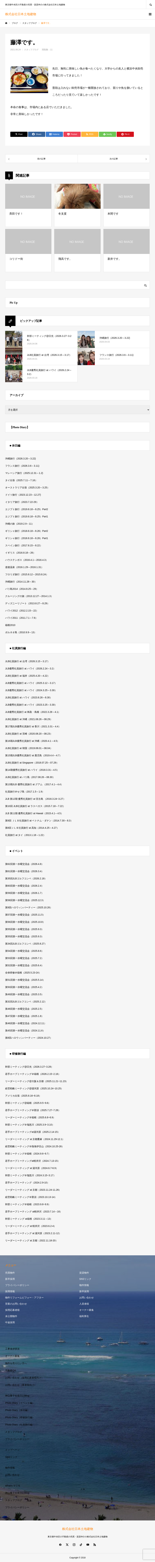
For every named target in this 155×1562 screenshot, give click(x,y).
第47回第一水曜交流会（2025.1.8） (24, 1016)
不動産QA (10, 1370)
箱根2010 (10, 625)
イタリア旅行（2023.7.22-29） (22, 502)
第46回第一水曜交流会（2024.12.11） (25, 1023)
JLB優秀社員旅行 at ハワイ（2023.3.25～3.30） (31, 704)
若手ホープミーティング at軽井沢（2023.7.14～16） (33, 1211)
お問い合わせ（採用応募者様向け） (24, 1377)
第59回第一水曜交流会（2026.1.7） (24, 893)
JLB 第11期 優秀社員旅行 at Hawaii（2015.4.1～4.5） (34, 813)
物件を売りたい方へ (16, 1363)
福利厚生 (84, 1316)
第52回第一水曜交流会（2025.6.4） (24, 965)
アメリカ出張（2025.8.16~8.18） (23, 1095)
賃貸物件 (84, 1272)
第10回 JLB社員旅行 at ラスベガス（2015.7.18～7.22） (35, 806)
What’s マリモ (12, 1485)
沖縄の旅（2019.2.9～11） (19, 523)
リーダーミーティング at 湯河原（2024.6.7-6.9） (31, 1168)
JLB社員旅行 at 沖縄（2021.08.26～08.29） (28, 719)
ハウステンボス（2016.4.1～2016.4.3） (26, 560)
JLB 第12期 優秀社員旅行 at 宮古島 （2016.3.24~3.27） (35, 798)
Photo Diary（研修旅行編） (20, 1417)
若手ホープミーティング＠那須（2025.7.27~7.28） (33, 1110)
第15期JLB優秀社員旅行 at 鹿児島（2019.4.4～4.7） (33, 755)
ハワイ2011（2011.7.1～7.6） (21, 617)
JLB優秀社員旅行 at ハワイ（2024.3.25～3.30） (31, 690)
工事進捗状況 (12, 1348)
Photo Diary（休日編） (17, 1410)
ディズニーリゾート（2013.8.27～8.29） (27, 603)
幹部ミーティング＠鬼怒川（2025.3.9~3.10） (29, 1124)
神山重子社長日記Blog (17, 1395)
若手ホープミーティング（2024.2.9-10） (27, 1182)
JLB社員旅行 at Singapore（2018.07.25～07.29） (32, 762)
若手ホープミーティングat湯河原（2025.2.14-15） (32, 1132)
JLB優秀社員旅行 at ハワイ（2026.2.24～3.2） (30, 668)
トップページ (12, 1449)
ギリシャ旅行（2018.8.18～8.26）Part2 (26, 531)
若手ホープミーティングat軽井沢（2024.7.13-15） (32, 1160)
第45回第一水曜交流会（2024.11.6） (25, 1030)
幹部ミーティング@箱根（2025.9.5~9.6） (28, 1103)
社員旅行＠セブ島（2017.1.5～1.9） (24, 791)
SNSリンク (85, 1279)
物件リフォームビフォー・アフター (24, 1297)
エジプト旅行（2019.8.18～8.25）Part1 (26, 516)
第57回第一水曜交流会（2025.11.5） (25, 914)
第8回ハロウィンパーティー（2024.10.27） (28, 1037)
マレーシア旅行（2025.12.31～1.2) (24, 473)
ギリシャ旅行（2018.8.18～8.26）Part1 (26, 538)
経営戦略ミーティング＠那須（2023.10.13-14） (31, 1197)
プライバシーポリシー (17, 1285)
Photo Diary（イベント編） (20, 1403)
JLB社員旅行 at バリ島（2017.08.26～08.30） (30, 777)
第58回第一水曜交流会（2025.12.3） (25, 900)
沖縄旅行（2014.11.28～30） (21, 581)
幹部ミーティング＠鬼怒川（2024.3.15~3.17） (30, 1175)
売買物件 (10, 1272)
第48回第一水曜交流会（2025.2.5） (24, 1008)
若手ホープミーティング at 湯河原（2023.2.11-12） (33, 1233)
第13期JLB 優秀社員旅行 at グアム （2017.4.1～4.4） (34, 784)
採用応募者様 (12, 1310)
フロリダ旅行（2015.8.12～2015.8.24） (26, 574)
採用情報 (10, 1291)
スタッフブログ (31, 49)
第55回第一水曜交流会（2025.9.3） (24, 929)
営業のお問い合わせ (16, 1303)
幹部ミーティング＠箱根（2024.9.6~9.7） (28, 1153)
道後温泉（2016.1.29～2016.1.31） (24, 567)
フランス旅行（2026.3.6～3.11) (22, 465)
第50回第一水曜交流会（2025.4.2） (24, 987)
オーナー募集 (86, 1310)
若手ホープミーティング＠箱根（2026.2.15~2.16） (33, 1074)
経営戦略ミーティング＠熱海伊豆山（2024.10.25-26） (34, 1146)
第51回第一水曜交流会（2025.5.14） (25, 979)
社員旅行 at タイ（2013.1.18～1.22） (25, 835)
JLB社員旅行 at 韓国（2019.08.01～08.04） (28, 748)
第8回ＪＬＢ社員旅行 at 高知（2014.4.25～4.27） (32, 827)
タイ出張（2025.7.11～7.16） (21, 480)
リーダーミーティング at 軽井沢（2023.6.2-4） (30, 1226)
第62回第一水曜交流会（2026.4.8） (24, 864)
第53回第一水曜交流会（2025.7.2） (24, 958)
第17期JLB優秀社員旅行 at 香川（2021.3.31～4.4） (33, 726)
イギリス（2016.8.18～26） (20, 552)
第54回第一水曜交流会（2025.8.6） (24, 951)
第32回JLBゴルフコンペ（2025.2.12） (26, 1001)
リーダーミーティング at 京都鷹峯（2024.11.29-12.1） (35, 1139)
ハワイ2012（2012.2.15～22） (21, 610)
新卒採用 (10, 1279)
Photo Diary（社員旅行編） (20, 1424)
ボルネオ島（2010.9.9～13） (20, 632)
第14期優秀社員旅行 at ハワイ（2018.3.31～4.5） (32, 770)
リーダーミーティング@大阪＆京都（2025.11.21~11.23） (36, 1081)
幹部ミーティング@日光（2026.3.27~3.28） (29, 1066)
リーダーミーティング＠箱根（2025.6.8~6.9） (30, 1117)
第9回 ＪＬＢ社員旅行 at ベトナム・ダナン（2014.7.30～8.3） (39, 820)
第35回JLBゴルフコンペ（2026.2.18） (26, 878)
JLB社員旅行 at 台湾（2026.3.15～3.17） (27, 661)
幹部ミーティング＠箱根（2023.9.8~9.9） (28, 1204)
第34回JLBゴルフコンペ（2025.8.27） (26, 943)
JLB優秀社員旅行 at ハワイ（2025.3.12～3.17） (31, 683)
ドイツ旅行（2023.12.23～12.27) (23, 494)
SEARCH (150, 4)
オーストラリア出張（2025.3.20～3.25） (27, 487)
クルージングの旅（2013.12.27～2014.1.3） (29, 596)
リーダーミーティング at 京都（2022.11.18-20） (31, 1240)
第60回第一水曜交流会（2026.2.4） (24, 885)
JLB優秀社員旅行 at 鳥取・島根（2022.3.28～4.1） (32, 712)
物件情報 (84, 1285)
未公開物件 (11, 1316)
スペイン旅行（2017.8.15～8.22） (23, 545)
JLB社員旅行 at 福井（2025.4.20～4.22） (27, 675)
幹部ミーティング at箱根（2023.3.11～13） (28, 1218)
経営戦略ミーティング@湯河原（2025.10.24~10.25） (34, 1088)
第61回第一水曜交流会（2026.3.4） (24, 871)
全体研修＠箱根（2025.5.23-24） (23, 972)
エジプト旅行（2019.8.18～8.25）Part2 (26, 509)
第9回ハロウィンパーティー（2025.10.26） (28, 907)
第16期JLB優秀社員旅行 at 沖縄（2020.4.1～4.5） (32, 741)
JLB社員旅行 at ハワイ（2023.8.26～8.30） (28, 697)
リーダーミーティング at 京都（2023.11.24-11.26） (33, 1189)
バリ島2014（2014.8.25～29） (21, 588)
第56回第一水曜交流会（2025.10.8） (25, 922)
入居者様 (84, 1303)
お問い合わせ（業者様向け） (20, 1385)
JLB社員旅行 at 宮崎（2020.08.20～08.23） (28, 733)
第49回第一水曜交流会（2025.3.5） (24, 994)
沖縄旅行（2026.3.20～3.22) (20, 458)
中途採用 (10, 1322)
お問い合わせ (86, 1297)
